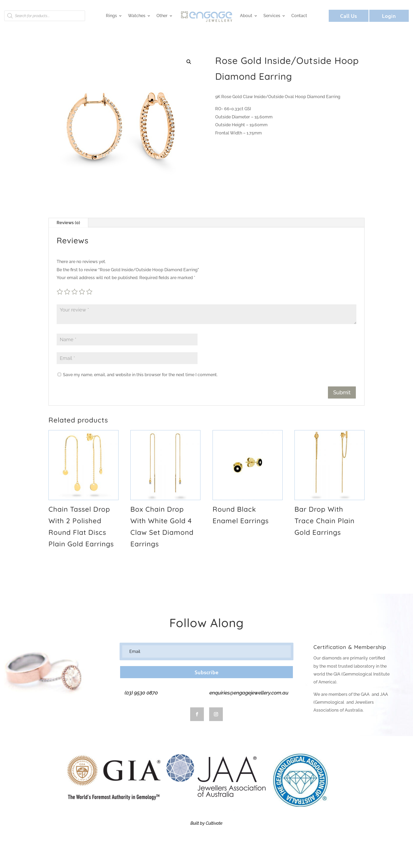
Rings (111, 15)
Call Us (348, 15)
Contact (299, 15)
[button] (189, 62)
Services (271, 15)
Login (389, 15)
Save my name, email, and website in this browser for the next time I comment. (140, 374)
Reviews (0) (68, 222)
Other (162, 15)
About (246, 15)
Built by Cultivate (206, 823)
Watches (136, 15)
